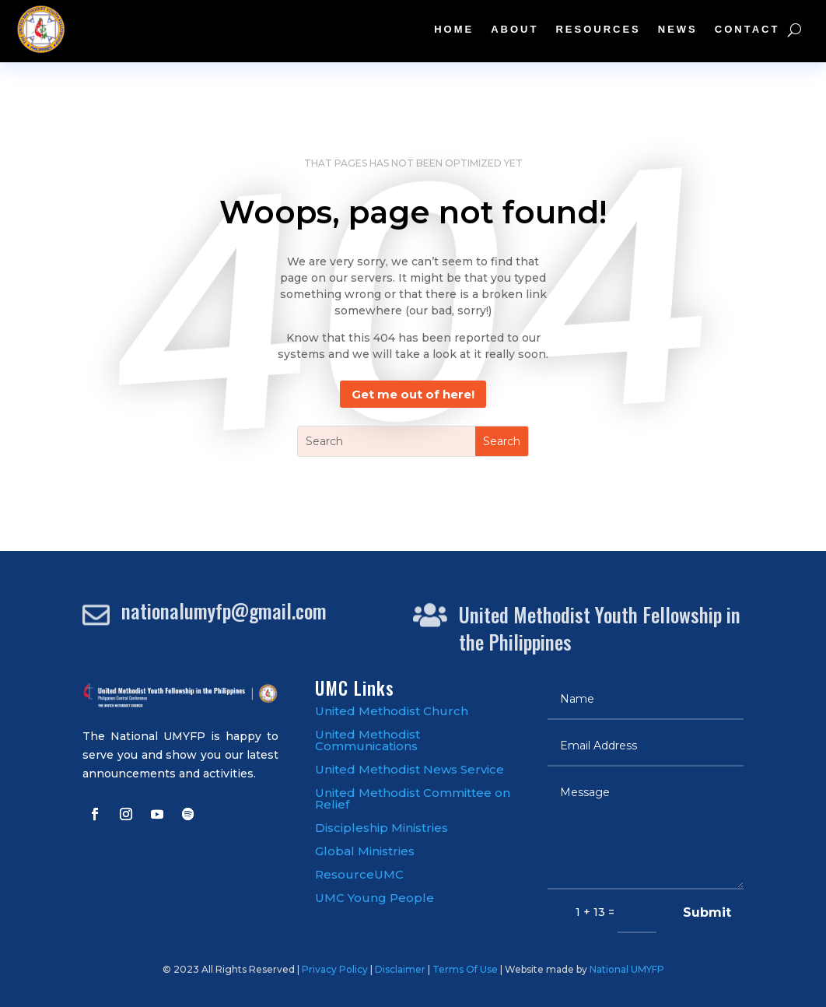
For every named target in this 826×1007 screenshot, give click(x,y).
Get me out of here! (413, 394)
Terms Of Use (465, 969)
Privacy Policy (335, 969)
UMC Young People (374, 897)
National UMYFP (627, 969)
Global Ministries (365, 851)
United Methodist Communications (367, 740)
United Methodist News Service (409, 769)
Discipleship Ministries (381, 827)
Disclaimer (400, 969)
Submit (707, 912)
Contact (747, 29)
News (678, 29)
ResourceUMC (359, 874)
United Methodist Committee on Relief (412, 798)
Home (454, 29)
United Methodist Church (391, 710)
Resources (597, 29)
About (514, 29)
